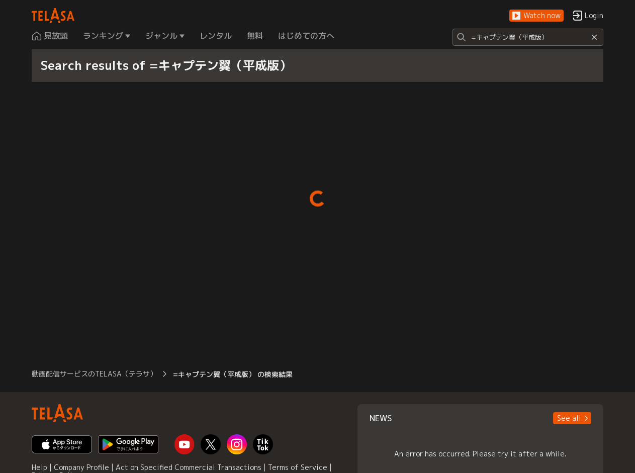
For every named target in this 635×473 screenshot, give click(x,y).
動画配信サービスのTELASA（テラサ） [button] (94, 374)
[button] (536, 16)
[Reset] (594, 37)
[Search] (527, 37)
